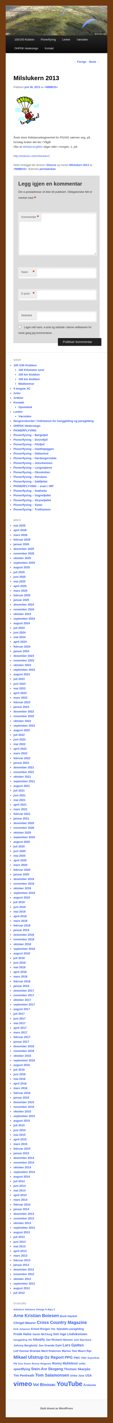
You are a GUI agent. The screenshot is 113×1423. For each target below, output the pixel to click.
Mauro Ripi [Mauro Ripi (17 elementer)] (84, 1351)
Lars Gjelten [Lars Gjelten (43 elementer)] (73, 1345)
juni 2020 (19, 851)
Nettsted (26, 315)
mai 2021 (19, 800)
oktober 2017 (22, 999)
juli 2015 (19, 1125)
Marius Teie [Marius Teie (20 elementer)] (69, 1351)
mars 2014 (20, 1199)
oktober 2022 (22, 721)
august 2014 (21, 1176)
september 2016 (24, 1060)
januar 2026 (21, 544)
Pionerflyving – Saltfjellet (30, 481)
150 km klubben (29, 379)
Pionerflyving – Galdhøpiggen (33, 449)
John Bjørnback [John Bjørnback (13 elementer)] (82, 1339)
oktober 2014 (22, 1167)
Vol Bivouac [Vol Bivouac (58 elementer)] (44, 1384)
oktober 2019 (22, 888)
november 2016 (23, 1051)
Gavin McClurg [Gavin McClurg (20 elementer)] (42, 1334)
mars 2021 (20, 809)
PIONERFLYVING (24, 430)
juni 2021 (19, 795)
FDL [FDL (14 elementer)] (53, 1329)
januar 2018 (21, 986)
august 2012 (21, 1288)
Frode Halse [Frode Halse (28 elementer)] (22, 1334)
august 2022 (21, 730)
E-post (27, 294)
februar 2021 (21, 814)
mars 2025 (20, 590)
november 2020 (23, 827)
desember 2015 (23, 1102)
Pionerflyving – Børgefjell (30, 435)
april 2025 (20, 586)
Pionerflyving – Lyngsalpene (32, 467)
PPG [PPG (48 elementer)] (69, 1357)
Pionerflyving (48, 39)
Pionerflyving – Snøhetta (30, 490)
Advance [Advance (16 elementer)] (18, 1309)
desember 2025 (23, 548)
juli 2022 (19, 734)
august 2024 (21, 623)
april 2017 (20, 1027)
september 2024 (24, 618)
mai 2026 (19, 525)
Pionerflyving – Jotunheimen (32, 463)
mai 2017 (19, 1023)
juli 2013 (19, 1237)
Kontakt (49, 48)
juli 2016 (19, 1069)
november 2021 (23, 772)
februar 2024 (21, 646)
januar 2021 (21, 818)
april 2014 (20, 1195)
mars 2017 (20, 1032)
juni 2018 (19, 962)
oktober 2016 (22, 1055)
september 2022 (24, 725)
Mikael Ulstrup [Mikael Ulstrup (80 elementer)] (28, 1357)
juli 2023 (19, 679)
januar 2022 (21, 762)
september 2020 (24, 837)
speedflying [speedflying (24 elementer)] (21, 1369)
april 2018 (20, 972)
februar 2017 (21, 1037)
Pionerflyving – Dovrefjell (30, 439)
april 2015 (20, 1139)
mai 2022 (19, 744)
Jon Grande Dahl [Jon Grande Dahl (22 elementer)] (50, 1345)
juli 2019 (19, 902)
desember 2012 (23, 1269)
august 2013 (21, 1232)
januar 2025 (21, 600)
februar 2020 (21, 869)
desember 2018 (23, 934)
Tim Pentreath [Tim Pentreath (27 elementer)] (23, 1375)
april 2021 (20, 804)
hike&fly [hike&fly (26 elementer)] (39, 1339)
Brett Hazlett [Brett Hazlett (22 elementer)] (68, 1316)
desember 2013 (23, 1213)
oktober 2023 (22, 665)
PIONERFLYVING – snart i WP (33, 486)
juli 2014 (19, 1181)
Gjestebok (25, 407)
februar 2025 (21, 595)
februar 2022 (21, 758)
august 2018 (21, 953)
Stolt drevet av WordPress (56, 1408)
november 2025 (23, 553)
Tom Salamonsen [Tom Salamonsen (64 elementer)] (52, 1375)
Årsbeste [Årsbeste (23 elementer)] (89, 1385)
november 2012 (23, 1274)
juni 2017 (19, 1018)
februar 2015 (21, 1148)
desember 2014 (23, 1158)
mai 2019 (19, 911)
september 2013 (24, 1227)
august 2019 (21, 897)
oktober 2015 (22, 1111)
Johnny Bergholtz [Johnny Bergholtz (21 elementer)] (25, 1345)
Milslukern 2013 (79, 165)
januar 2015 (21, 1153)
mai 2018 (19, 967)
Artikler (18, 397)
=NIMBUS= (51, 87)
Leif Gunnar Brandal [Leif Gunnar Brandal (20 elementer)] (26, 1351)
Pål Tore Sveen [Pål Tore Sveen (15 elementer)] (22, 1363)
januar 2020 (21, 874)
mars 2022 (20, 753)
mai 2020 (19, 855)
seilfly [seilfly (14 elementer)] (82, 1363)
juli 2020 (19, 846)
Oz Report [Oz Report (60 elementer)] (54, 1357)
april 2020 (20, 860)
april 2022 (20, 748)
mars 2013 (20, 1255)
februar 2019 (21, 925)
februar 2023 (21, 702)
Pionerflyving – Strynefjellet (32, 500)
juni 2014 (19, 1185)
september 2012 (24, 1283)
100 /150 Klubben (25, 365)
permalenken (47, 169)
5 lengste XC (21, 388)
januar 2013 (21, 1265)
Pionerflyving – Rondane (30, 477)
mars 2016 (20, 1088)
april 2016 (20, 1083)
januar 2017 (21, 1041)
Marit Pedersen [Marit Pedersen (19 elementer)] (51, 1351)
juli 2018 (19, 958)
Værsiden (82, 39)
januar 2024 (21, 651)
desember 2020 (23, 823)
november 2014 (23, 1162)
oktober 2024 (22, 614)
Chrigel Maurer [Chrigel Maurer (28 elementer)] (24, 1323)
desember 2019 (23, 879)
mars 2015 (20, 1144)
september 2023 (24, 669)
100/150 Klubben (24, 39)
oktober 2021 (22, 776)
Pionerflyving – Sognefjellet (32, 495)
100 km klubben (29, 374)
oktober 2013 (22, 1223)
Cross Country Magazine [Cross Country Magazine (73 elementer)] (62, 1322)
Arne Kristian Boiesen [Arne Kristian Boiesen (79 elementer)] (36, 1315)
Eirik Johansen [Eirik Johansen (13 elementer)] (21, 1329)
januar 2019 (21, 930)
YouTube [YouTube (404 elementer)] (70, 1383)
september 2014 (24, 1172)
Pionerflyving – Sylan (27, 504)
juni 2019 (19, 907)
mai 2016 (19, 1079)
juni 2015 (19, 1130)
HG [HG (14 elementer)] (30, 1339)
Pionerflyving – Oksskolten (31, 472)
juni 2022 (19, 739)
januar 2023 (21, 707)
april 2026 (20, 530)
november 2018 (23, 939)
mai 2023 (19, 688)
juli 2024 (19, 628)
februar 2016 (21, 1093)
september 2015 (24, 1116)
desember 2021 (23, 767)
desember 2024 (23, 604)
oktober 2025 (22, 558)
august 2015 (21, 1120)
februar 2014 (21, 1204)
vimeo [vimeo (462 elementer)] (22, 1383)
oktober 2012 (22, 1279)
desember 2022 (23, 711)
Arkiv (17, 393)
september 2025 (24, 562)
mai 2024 (19, 637)
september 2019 (24, 893)
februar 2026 (21, 539)
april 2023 (20, 693)
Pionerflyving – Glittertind (30, 453)
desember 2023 (23, 655)
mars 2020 (20, 865)
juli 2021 (19, 790)
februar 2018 (21, 981)
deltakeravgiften (33, 146)
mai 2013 (19, 1246)
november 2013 (23, 1218)
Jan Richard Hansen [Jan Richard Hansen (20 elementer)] (59, 1339)
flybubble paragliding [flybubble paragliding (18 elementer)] (70, 1329)
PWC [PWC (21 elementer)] (77, 1357)
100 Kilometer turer (31, 370)
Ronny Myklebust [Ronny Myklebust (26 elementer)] (65, 1363)
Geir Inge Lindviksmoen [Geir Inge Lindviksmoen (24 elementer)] (70, 1334)
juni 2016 (19, 1074)
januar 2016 (21, 1097)
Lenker (66, 39)
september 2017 (24, 1004)
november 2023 (23, 660)
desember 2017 (23, 990)
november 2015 (23, 1106)
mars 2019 (20, 920)
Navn (27, 272)
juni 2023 (19, 683)
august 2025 (21, 567)
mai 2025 (19, 581)
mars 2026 (20, 535)
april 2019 (20, 916)
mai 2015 (19, 1134)
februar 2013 (21, 1260)
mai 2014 (19, 1190)
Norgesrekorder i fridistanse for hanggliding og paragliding (53, 421)
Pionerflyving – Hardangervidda (34, 458)
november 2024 (23, 609)
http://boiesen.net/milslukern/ (31, 156)
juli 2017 (19, 1013)
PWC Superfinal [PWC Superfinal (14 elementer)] (90, 1358)
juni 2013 (19, 1241)
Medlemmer (26, 383)
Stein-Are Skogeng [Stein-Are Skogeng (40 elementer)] (47, 1369)
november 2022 (23, 716)
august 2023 (21, 674)
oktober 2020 (22, 832)
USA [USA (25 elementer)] (88, 1375)
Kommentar (30, 217)
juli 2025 (19, 572)
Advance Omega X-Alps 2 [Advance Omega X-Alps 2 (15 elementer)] (40, 1309)
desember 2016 (23, 1046)
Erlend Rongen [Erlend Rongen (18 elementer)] (40, 1329)
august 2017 (21, 1009)
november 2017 (23, 995)
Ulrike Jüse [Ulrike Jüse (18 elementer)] (77, 1375)
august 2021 (21, 786)
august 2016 (21, 1065)
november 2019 (23, 883)
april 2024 (20, 641)
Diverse (51, 165)
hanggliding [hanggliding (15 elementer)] (20, 1339)
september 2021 (24, 781)
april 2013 (20, 1251)
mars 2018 (20, 976)
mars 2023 (20, 697)
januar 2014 (21, 1209)
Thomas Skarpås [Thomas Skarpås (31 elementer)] (77, 1369)
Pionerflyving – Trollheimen (32, 509)
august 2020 (21, 841)
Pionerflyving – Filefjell (29, 444)
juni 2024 (19, 632)
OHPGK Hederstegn (26, 48)
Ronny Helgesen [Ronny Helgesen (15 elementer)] (41, 1363)
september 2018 (24, 948)
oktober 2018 (22, 944)
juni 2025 (19, 576)
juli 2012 (19, 1292)
